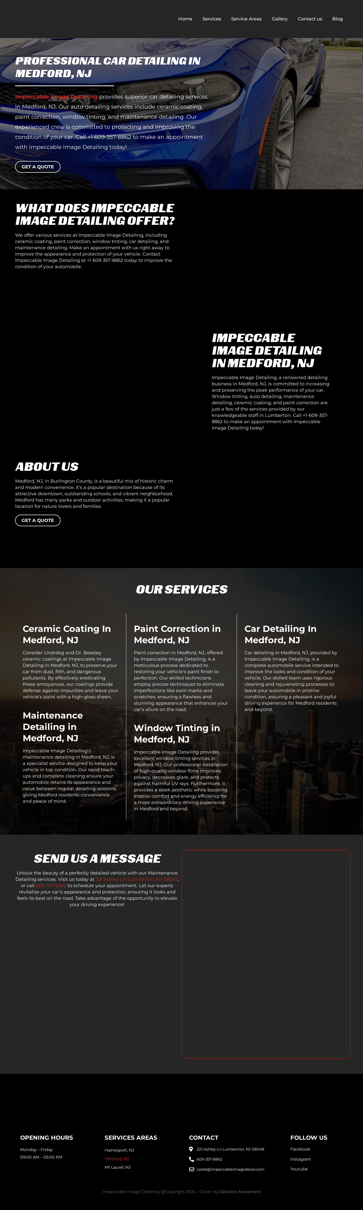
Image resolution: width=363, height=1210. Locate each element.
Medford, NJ (117, 1158)
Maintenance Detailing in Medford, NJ (53, 726)
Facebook (300, 1149)
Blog (337, 19)
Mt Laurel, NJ (118, 1167)
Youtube (299, 1169)
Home (185, 19)
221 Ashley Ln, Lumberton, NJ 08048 (137, 879)
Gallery (280, 19)
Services (211, 19)
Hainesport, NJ (119, 1150)
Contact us (310, 19)
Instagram (300, 1159)
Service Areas (246, 19)
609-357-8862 (51, 885)
